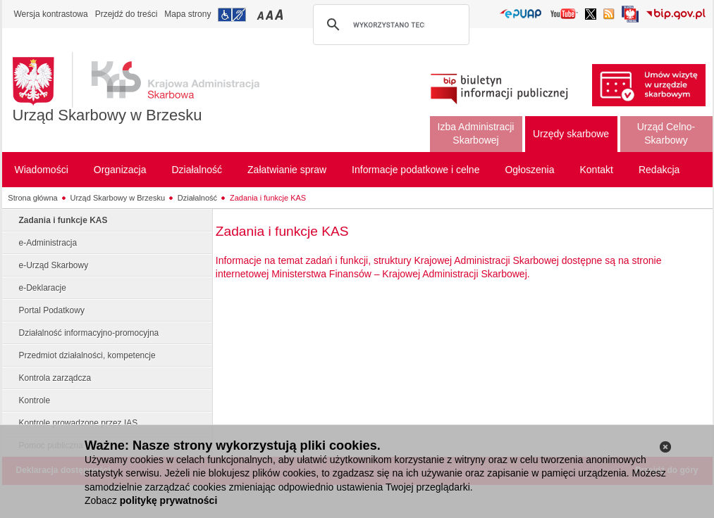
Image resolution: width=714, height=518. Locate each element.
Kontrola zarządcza (55, 378)
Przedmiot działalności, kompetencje (87, 355)
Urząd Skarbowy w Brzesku (107, 115)
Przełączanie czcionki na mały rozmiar (261, 14)
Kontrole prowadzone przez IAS (78, 423)
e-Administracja (48, 243)
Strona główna (32, 198)
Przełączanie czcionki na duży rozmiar (280, 14)
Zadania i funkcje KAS (268, 198)
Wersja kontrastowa (51, 14)
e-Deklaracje (42, 288)
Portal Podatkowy (52, 310)
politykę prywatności (168, 500)
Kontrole (35, 400)
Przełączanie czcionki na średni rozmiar (271, 14)
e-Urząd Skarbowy (54, 265)
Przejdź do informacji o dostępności (232, 15)
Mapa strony (187, 14)
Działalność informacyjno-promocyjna (89, 333)
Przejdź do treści (126, 14)
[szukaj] (389, 24)
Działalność (197, 198)
